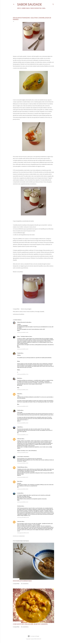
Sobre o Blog (26, 8)
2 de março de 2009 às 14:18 (22, 332)
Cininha (19, 410)
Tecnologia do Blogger (33, 636)
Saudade (42, 311)
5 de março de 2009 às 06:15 (22, 452)
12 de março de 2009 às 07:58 (23, 517)
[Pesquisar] (53, 4)
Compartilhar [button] (16, 309)
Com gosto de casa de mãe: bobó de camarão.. (30, 624)
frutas (24, 311)
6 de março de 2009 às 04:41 (22, 489)
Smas (18, 481)
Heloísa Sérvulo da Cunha (22, 322)
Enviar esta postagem (26, 309)
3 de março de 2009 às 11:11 (22, 434)
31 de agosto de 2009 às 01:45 (23, 532)
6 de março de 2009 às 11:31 (22, 502)
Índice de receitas (36, 8)
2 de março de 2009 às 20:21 (22, 389)
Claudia (18, 353)
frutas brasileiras (30, 311)
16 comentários (24, 626)
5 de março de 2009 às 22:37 (22, 477)
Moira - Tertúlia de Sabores (23, 336)
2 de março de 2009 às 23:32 (22, 422)
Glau (18, 393)
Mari (18, 378)
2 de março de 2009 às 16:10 (22, 349)
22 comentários (24, 583)
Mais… (44, 8)
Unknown (19, 438)
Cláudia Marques (21, 467)
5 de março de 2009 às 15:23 (22, 463)
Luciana (19, 493)
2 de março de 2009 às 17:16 (22, 374)
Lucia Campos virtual (21, 456)
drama (21, 311)
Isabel (18, 427)
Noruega (37, 311)
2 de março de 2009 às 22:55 (22, 406)
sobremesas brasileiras (18, 314)
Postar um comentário (19, 536)
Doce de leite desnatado (22, 581)
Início (19, 8)
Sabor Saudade (29, 4)
